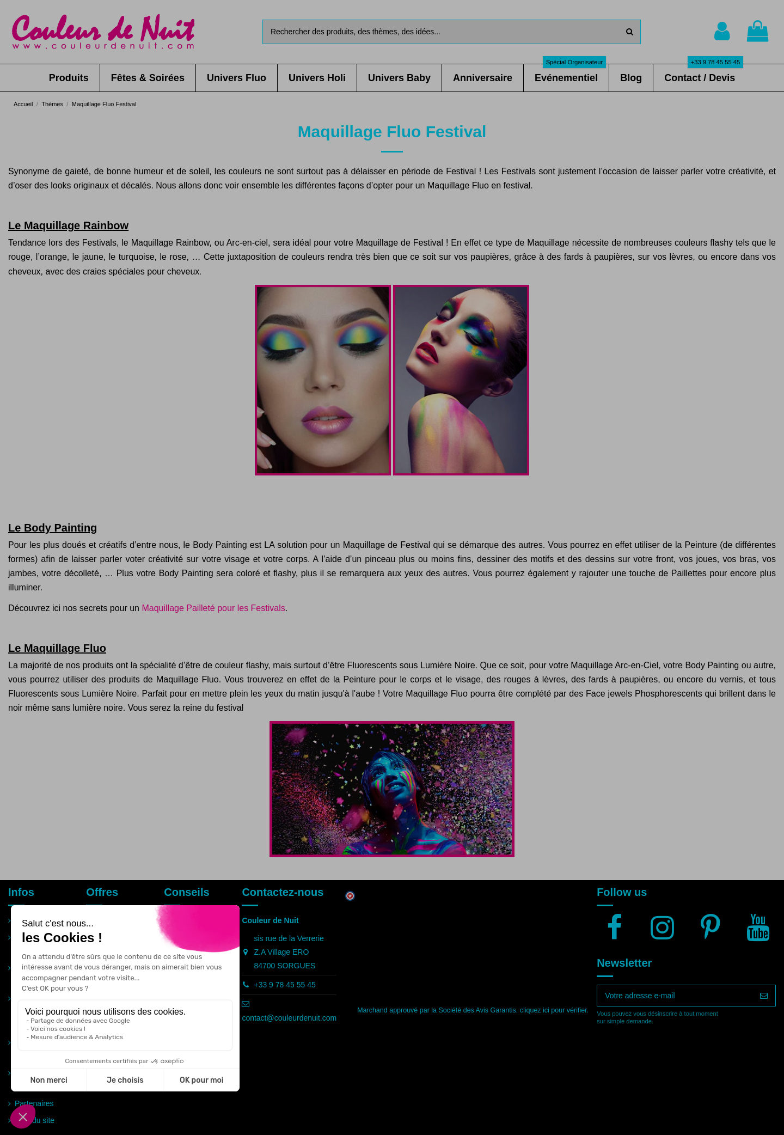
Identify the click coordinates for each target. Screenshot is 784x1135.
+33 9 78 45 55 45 (284, 984)
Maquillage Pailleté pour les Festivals (213, 608)
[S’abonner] (763, 995)
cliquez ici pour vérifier (553, 1010)
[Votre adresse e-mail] (674, 995)
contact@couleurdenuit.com (289, 1018)
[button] (69, 77)
